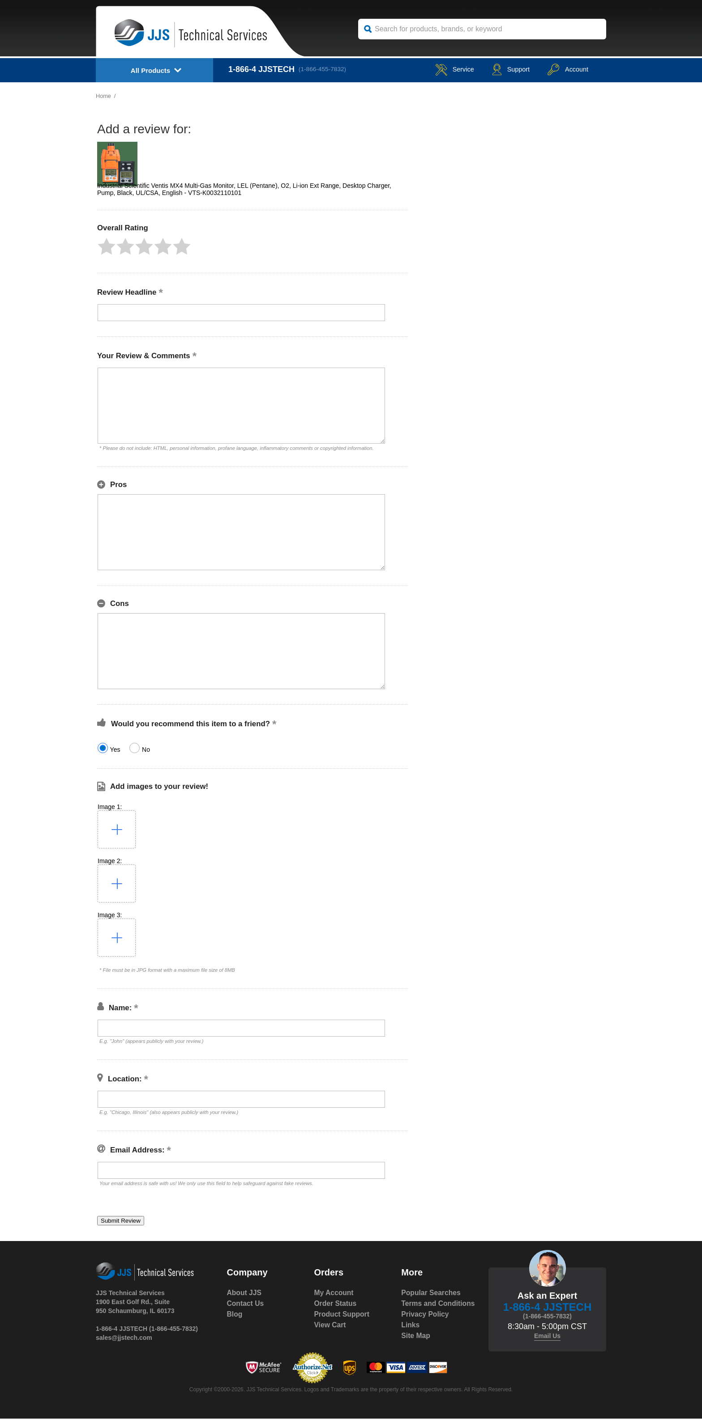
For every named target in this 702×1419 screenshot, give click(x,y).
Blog (235, 1314)
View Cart (330, 1325)
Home (103, 96)
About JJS (244, 1292)
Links (410, 1335)
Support (503, 69)
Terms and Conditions (420, 1309)
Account (565, 69)
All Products (150, 70)
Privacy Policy (425, 1325)
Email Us (547, 1335)
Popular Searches (431, 1292)
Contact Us (246, 1303)
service (442, 69)
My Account (334, 1292)
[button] (107, 246)
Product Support (342, 1314)
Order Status (335, 1303)
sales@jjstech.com (124, 1337)
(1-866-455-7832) (324, 69)
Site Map (416, 1346)
